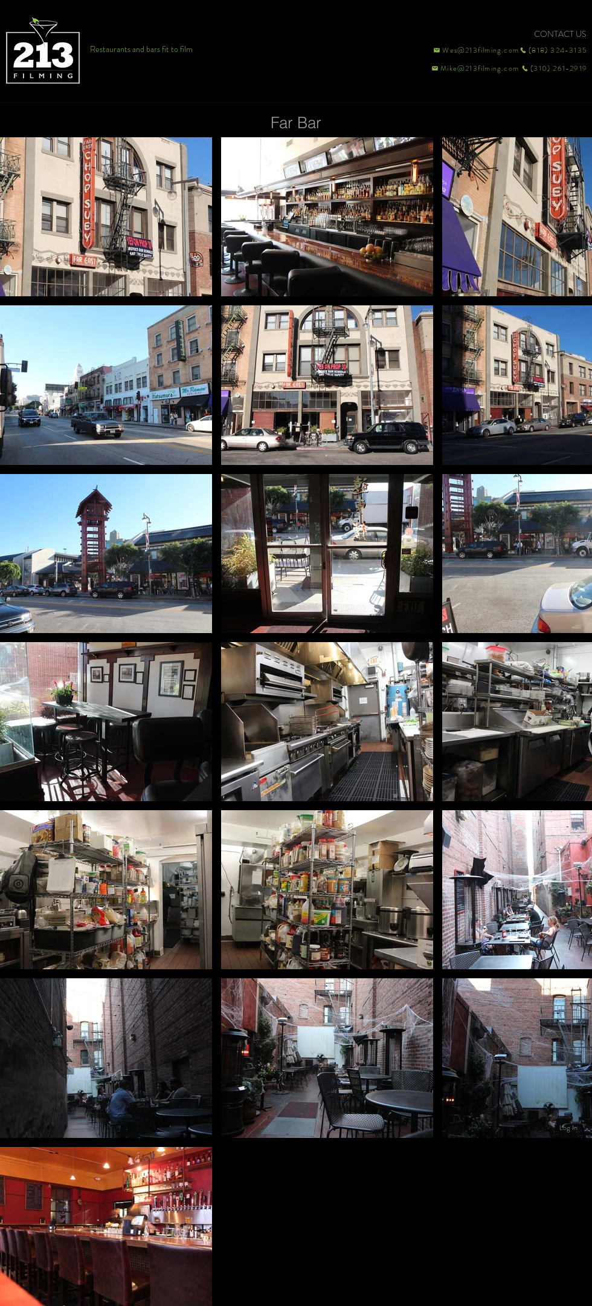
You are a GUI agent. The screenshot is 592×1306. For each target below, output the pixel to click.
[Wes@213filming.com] (475, 50)
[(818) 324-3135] (553, 50)
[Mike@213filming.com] (472, 68)
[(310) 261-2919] (553, 68)
